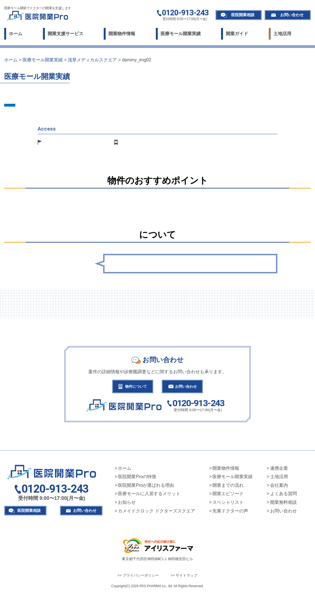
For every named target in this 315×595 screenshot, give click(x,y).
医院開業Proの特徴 (137, 478)
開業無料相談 (283, 503)
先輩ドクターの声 (230, 512)
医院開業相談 (243, 15)
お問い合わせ (292, 15)
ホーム (15, 33)
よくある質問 (283, 495)
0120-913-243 (185, 13)
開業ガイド (237, 33)
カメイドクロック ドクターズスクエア (156, 512)
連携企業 (279, 469)
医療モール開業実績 (181, 33)
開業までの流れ (228, 486)
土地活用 (282, 33)
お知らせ (127, 503)
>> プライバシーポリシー (138, 577)
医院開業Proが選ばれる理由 (146, 486)
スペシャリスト (228, 503)
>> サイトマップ (184, 577)
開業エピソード (228, 495)
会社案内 (279, 486)
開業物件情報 (121, 33)
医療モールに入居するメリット (149, 495)
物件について (133, 387)
